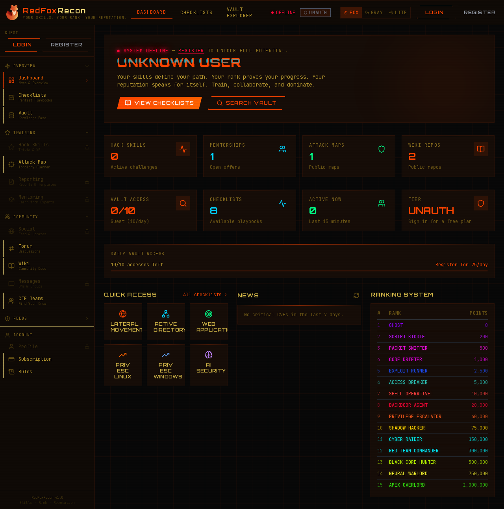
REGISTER (191, 51)
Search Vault (247, 103)
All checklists (205, 294)
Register (67, 45)
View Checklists (159, 103)
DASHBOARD (151, 12)
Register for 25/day (461, 265)
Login (434, 12)
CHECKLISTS (196, 12)
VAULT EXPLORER (240, 12)
